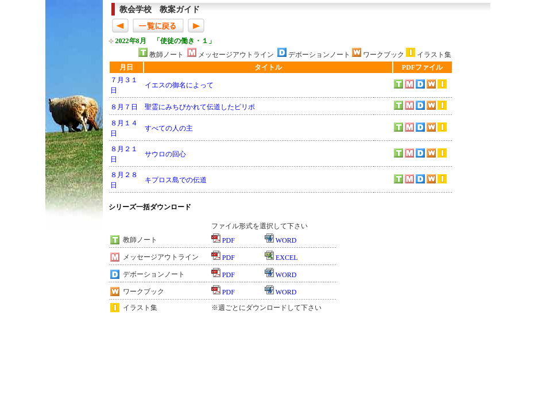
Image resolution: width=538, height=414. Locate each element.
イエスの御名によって (179, 85)
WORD (286, 240)
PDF (228, 240)
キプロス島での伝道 (176, 180)
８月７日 (124, 107)
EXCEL (287, 258)
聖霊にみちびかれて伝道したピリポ (200, 107)
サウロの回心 (165, 154)
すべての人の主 (169, 128)
